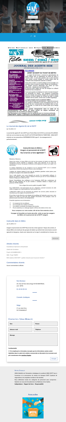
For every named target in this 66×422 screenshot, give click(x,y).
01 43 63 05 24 (28, 25)
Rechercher (55, 238)
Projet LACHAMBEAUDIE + (14, 252)
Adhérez (33, 17)
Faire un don (33, 22)
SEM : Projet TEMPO (12, 255)
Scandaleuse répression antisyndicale (17, 246)
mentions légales (26, 355)
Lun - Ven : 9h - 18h (29, 30)
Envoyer (54, 358)
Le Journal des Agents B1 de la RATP (21, 126)
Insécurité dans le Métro (16, 221)
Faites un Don (33, 394)
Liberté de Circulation (13, 249)
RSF (15, 129)
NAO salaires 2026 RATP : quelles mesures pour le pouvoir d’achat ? (26, 258)
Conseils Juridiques (23, 297)
